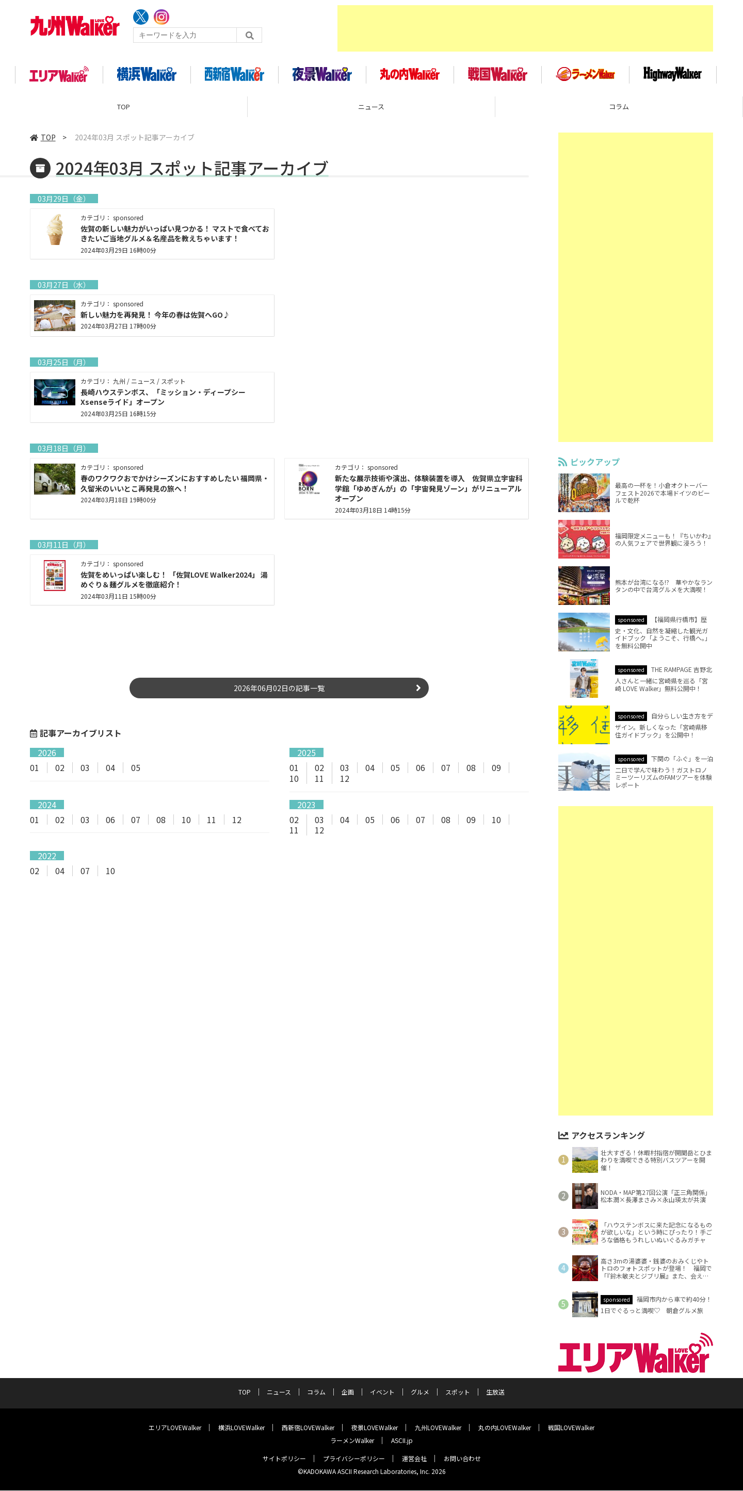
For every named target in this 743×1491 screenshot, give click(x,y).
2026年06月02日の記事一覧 (279, 691)
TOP (123, 111)
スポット (457, 1392)
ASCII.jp (402, 1440)
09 (496, 771)
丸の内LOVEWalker (504, 1427)
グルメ (420, 1392)
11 (319, 782)
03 (85, 771)
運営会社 (414, 1458)
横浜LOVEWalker (241, 1427)
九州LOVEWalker (438, 1427)
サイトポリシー (284, 1458)
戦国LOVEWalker (571, 1427)
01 (34, 771)
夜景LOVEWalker (374, 1427)
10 (294, 782)
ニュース (371, 111)
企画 (348, 1392)
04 (110, 771)
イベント (382, 1392)
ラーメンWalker (352, 1440)
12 (344, 782)
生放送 (495, 1392)
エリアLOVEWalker (175, 1427)
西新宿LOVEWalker (308, 1427)
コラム (619, 111)
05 (135, 771)
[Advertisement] (525, 28)
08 (471, 771)
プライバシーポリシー (354, 1458)
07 (445, 771)
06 (420, 771)
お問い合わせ (462, 1458)
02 (59, 771)
